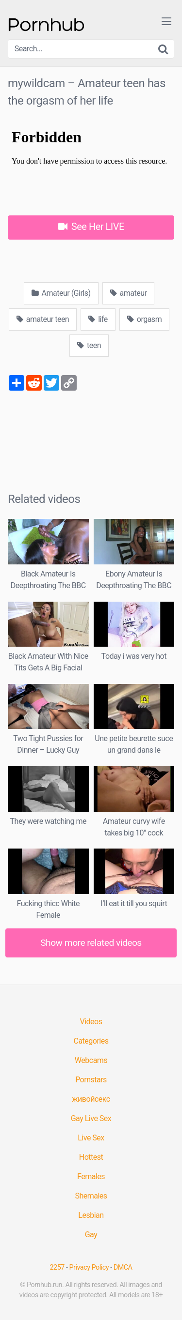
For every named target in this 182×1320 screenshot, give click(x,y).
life (98, 319)
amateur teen (43, 319)
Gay (91, 1234)
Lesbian (90, 1215)
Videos (91, 1021)
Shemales (91, 1195)
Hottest (91, 1157)
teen (89, 345)
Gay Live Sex (91, 1118)
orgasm (144, 319)
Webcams (91, 1060)
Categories (91, 1041)
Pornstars (91, 1079)
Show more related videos (91, 942)
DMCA (123, 1267)
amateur (128, 293)
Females (91, 1176)
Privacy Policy (89, 1267)
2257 (57, 1267)
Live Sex (91, 1137)
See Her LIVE (91, 226)
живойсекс (91, 1099)
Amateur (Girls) (61, 293)
